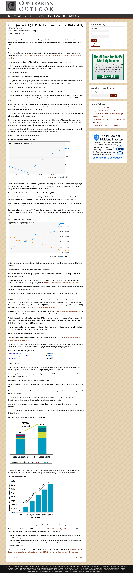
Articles (17, 16)
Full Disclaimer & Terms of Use (103, 569)
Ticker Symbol (95, 92)
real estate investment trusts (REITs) (68, 311)
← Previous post (13, 557)
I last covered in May (59, 305)
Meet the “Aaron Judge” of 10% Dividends (106, 125)
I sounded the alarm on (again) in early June (41, 307)
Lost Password (95, 46)
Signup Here (95, 43)
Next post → (80, 557)
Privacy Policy (116, 569)
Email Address (95, 28)
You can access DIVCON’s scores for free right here (61, 283)
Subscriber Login (75, 16)
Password (94, 34)
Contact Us (40, 16)
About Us (28, 16)
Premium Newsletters (56, 16)
